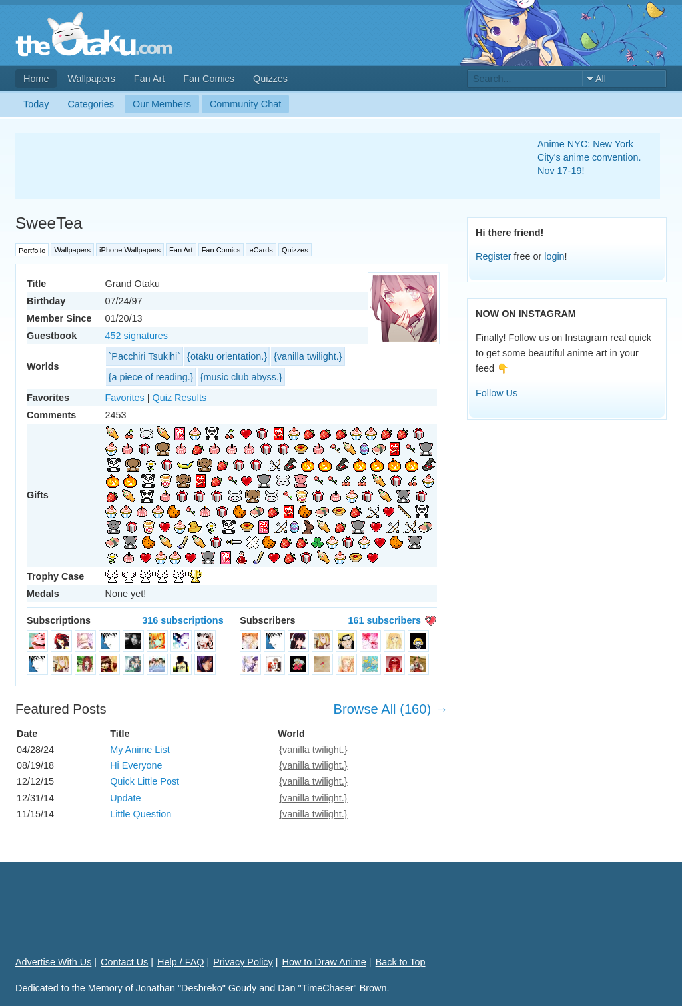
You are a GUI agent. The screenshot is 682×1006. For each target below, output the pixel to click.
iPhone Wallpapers (130, 250)
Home (36, 78)
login (554, 256)
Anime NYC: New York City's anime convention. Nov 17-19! (589, 157)
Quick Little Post (144, 781)
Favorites (125, 397)
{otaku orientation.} (227, 356)
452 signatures (136, 335)
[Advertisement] (260, 166)
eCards (260, 250)
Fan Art (149, 78)
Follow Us (496, 393)
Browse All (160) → (390, 709)
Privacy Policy (243, 962)
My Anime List (140, 749)
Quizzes (270, 78)
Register (494, 256)
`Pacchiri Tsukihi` (145, 356)
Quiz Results (180, 397)
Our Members (162, 104)
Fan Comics (208, 78)
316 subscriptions (182, 620)
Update (125, 798)
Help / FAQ (180, 962)
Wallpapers (91, 78)
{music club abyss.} (241, 377)
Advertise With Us (53, 962)
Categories (90, 104)
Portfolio (32, 250)
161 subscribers (384, 620)
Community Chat (245, 104)
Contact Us (124, 962)
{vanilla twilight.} (308, 356)
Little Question (140, 814)
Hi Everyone (136, 765)
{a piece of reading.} (151, 377)
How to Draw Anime (324, 962)
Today (36, 104)
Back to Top (401, 962)
